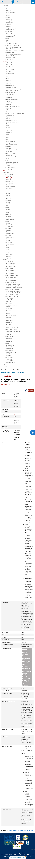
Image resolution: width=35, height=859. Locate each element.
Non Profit (8, 148)
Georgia (8, 204)
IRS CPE (8, 319)
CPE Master (9, 310)
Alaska (8, 193)
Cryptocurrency (10, 116)
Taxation (8, 165)
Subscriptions (9, 22)
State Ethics (10, 190)
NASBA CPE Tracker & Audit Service (15, 50)
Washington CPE (10, 362)
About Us (8, 10)
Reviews (8, 40)
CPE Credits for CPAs (11, 266)
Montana (8, 228)
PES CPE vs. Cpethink (12, 329)
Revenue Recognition (11, 157)
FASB (7, 125)
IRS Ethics (8, 179)
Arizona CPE (9, 334)
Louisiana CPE (10, 345)
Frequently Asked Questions (13, 28)
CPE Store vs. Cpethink (12, 296)
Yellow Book (9, 169)
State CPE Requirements (12, 45)
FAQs (28, 854)
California (8, 197)
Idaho (7, 205)
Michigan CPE (9, 347)
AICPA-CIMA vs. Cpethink (12, 286)
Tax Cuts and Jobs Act (11, 164)
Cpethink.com (22, 853)
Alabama (8, 191)
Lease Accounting (10, 141)
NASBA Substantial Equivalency (14, 54)
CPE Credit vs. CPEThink (12, 289)
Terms (12, 854)
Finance (8, 127)
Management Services (11, 144)
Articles (5, 259)
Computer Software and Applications (15, 113)
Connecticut (9, 200)
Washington (9, 252)
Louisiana (8, 216)
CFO (7, 110)
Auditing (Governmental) (12, 103)
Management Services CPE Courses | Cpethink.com (21, 830)
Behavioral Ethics (10, 188)
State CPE (9, 333)
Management (9, 143)
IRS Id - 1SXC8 (10, 55)
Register (5, 366)
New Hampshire (10, 233)
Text (7, 76)
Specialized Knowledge (12, 162)
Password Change (10, 35)
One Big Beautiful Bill (11, 150)
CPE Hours (9, 306)
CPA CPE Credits (10, 265)
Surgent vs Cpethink (11, 282)
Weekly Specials (10, 85)
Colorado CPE (9, 338)
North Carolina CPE (11, 352)
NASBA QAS (9, 71)
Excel (7, 123)
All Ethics (8, 176)
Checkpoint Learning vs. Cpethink (14, 287)
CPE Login (9, 308)
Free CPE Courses (11, 87)
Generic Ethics (9, 184)
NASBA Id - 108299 (11, 52)
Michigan (8, 221)
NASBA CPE (9, 320)
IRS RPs (8, 82)
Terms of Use (9, 14)
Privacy (8, 15)
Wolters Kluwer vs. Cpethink (13, 326)
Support (9, 24)
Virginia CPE (9, 360)
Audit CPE (8, 301)
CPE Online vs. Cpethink (12, 294)
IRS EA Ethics (9, 181)
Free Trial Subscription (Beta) (13, 89)
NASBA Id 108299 (8, 856)
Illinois (7, 207)
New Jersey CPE (10, 348)
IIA (7, 139)
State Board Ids (10, 59)
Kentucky (8, 214)
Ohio (7, 238)
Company (5, 5)
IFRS (7, 137)
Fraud (7, 134)
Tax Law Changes (10, 167)
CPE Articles (10, 261)
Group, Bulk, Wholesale (12, 21)
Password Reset (10, 36)
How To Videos (10, 29)
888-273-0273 (9, 33)
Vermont (8, 249)
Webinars (8, 83)
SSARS (8, 160)
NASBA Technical (10, 75)
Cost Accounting (10, 115)
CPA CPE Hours (10, 272)
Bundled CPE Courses (11, 69)
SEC (7, 158)
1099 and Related (10, 96)
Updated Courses (10, 68)
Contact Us (9, 31)
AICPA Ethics (9, 183)
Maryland (8, 218)
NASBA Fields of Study (12, 49)
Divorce (8, 118)
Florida (8, 202)
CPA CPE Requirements (12, 275)
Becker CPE (9, 322)
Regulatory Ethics (10, 186)
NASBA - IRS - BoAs (12, 43)
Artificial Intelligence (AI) (12, 99)
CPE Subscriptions (11, 92)
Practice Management (11, 153)
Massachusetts (10, 219)
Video (7, 78)
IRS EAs (8, 80)
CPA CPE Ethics (10, 268)
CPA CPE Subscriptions (12, 279)
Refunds (8, 42)
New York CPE (10, 350)
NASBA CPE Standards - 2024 (13, 47)
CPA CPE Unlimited (11, 280)
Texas (7, 245)
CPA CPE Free (10, 270)
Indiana (8, 209)
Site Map (17, 854)
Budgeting (8, 104)
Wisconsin (8, 256)
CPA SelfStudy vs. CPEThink (13, 291)
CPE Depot (9, 324)
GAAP (7, 136)
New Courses (9, 66)
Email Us (8, 26)
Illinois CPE (9, 343)
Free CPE (8, 317)
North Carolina (9, 237)
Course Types (10, 62)
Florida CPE (9, 340)
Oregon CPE (9, 355)
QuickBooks (9, 155)
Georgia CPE (9, 341)
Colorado (8, 198)
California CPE (10, 336)
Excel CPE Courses (11, 315)
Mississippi (9, 225)
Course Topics (10, 94)
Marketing (8, 146)
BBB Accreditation (10, 12)
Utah (7, 247)
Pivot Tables (9, 151)
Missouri (8, 223)
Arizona (8, 195)
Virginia (8, 251)
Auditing (8, 101)
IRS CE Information (11, 57)
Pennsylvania (9, 242)
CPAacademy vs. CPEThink (13, 284)
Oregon (8, 240)
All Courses (9, 64)
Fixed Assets (9, 132)
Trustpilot (33, 849)
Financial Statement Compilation (14, 129)
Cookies (8, 17)
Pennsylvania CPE (10, 357)
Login (7, 38)
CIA (7, 111)
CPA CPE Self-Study (11, 277)
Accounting (9, 97)
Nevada (8, 232)
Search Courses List (6, 369)
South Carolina (10, 244)
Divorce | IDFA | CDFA (11, 120)
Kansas (8, 212)
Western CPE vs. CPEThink (13, 293)
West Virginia (9, 254)
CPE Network (9, 312)
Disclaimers (9, 19)
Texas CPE (9, 359)
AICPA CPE (9, 299)
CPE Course (9, 303)
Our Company (10, 7)
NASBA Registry (10, 73)
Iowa (7, 211)
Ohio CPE (8, 354)
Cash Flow (9, 108)
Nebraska (8, 230)
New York (8, 235)
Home (7, 8)
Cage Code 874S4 (26, 856)
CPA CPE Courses (10, 263)
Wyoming (8, 258)
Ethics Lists (10, 174)
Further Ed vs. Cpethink (12, 327)
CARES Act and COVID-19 (12, 106)
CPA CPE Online (10, 273)
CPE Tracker (9, 313)
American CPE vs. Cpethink (13, 331)
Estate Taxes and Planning (12, 122)
